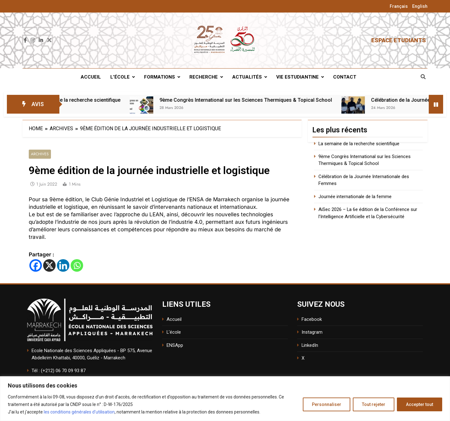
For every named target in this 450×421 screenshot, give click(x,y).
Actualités (247, 77)
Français (399, 6)
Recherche (203, 77)
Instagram (312, 332)
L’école (120, 77)
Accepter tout (419, 404)
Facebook (312, 319)
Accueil (91, 77)
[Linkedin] (63, 265)
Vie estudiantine (297, 77)
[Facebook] (35, 265)
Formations (159, 77)
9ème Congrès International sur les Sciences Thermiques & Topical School (284, 100)
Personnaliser (326, 404)
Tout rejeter (373, 404)
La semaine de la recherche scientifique (113, 100)
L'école (174, 332)
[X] (49, 265)
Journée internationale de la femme (355, 196)
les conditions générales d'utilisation (79, 411)
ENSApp (175, 345)
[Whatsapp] (77, 265)
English (420, 6)
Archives (40, 154)
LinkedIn (310, 345)
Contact (344, 77)
